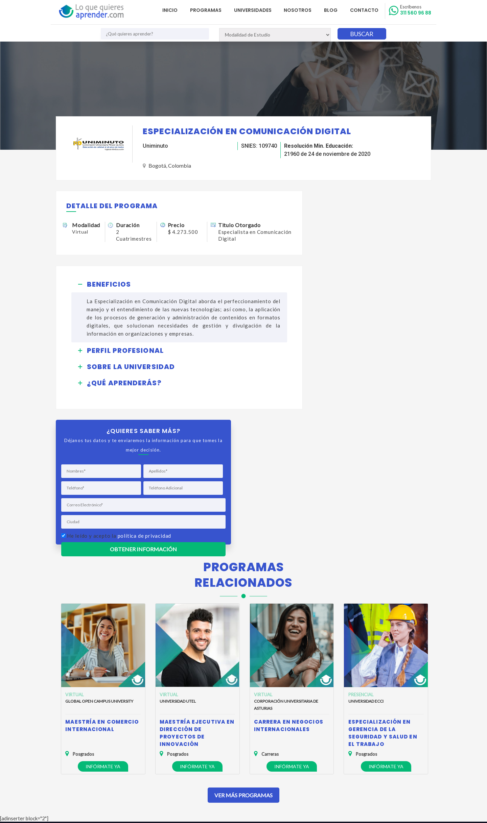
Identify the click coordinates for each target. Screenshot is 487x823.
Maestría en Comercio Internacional (102, 586)
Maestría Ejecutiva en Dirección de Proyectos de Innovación (197, 593)
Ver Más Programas (243, 655)
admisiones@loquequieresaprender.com (239, 749)
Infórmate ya (103, 627)
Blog (331, 10)
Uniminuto (155, 146)
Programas (207, 10)
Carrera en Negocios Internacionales (288, 586)
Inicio (171, 10)
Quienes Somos (77, 726)
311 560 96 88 (415, 10)
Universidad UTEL (178, 561)
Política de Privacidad (83, 736)
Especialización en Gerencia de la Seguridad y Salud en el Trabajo (382, 593)
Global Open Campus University (99, 561)
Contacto (364, 10)
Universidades (254, 10)
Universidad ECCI (366, 561)
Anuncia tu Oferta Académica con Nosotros (107, 755)
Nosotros (298, 10)
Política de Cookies (81, 745)
